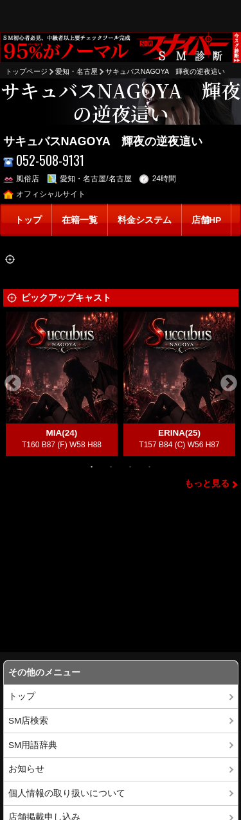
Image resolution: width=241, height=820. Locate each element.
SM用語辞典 (32, 745)
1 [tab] (91, 465)
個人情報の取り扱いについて (66, 793)
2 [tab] (111, 465)
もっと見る (206, 483)
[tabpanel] (62, 384)
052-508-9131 (44, 160)
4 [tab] (149, 465)
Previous (12, 383)
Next (228, 383)
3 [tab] (130, 465)
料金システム (145, 220)
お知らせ (26, 769)
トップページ (26, 71)
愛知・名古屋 (76, 71)
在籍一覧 (80, 220)
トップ (28, 220)
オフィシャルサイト (44, 194)
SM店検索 (28, 721)
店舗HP (207, 220)
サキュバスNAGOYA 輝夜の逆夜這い (165, 71)
